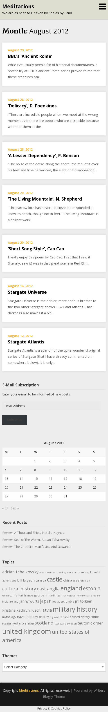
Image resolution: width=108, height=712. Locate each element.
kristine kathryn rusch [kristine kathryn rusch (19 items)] (21, 610)
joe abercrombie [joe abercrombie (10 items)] (63, 601)
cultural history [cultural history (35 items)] (19, 588)
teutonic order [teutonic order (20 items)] (90, 623)
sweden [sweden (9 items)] (72, 623)
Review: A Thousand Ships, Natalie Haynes (33, 532)
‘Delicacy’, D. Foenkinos (32, 106)
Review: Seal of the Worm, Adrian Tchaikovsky (36, 539)
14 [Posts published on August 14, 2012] (21, 478)
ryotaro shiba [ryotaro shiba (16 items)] (23, 623)
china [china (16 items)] (67, 580)
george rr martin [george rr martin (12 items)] (45, 595)
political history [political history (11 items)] (80, 617)
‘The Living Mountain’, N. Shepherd (45, 199)
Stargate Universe (27, 292)
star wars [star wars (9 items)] (60, 623)
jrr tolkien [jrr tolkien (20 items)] (83, 601)
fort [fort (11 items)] (20, 595)
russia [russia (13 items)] (6, 623)
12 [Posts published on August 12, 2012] (95, 470)
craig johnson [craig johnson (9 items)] (81, 580)
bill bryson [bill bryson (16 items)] (26, 580)
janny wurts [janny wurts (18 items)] (29, 601)
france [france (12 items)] (28, 595)
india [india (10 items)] (5, 601)
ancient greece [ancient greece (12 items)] (63, 572)
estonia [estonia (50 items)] (92, 588)
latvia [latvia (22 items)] (46, 610)
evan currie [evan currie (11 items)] (9, 595)
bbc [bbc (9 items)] (14, 580)
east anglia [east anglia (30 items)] (48, 589)
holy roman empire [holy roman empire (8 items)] (88, 595)
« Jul (5, 508)
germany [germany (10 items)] (63, 595)
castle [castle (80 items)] (54, 579)
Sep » (15, 508)
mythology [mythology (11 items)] (9, 617)
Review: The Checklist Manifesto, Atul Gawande (36, 546)
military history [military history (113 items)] (75, 609)
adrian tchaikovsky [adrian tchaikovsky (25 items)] (20, 572)
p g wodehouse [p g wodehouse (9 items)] (59, 617)
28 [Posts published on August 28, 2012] (21, 496)
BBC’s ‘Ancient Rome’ (30, 56)
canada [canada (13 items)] (41, 580)
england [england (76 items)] (71, 588)
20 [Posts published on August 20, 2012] (6, 487)
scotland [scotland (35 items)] (44, 623)
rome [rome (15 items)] (95, 616)
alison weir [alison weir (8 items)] (45, 572)
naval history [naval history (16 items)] (27, 616)
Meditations (18, 6)
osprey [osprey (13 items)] (44, 617)
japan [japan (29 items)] (46, 601)
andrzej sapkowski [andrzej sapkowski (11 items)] (87, 572)
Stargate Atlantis (26, 342)
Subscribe (14, 419)
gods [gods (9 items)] (73, 595)
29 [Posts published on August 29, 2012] (36, 496)
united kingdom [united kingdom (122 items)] (26, 631)
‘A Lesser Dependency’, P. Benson (43, 155)
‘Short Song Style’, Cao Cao (36, 249)
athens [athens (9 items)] (6, 580)
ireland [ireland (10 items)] (13, 601)
